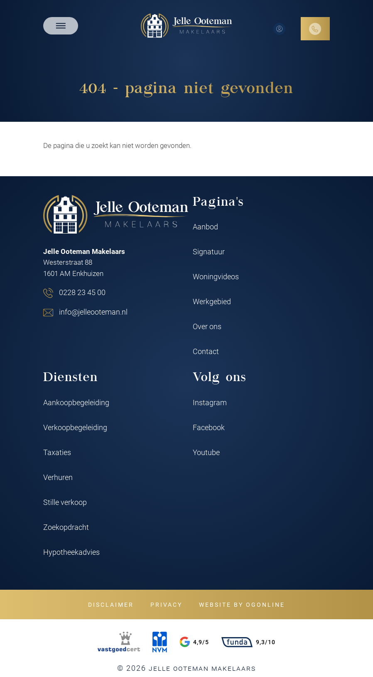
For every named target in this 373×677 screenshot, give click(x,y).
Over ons (207, 326)
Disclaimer (111, 604)
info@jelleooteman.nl (93, 312)
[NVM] (159, 642)
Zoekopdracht (66, 527)
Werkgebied (212, 301)
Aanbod (205, 226)
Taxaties (57, 452)
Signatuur (209, 251)
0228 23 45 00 (82, 292)
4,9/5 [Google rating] (194, 642)
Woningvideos (216, 276)
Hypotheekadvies (71, 552)
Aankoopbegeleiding (76, 402)
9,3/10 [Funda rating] (248, 642)
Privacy (166, 604)
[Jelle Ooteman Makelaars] (186, 25)
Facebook (209, 427)
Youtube (206, 452)
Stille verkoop (65, 502)
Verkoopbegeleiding (75, 427)
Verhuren (58, 477)
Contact (206, 351)
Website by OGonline (242, 604)
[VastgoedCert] (119, 642)
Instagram (210, 402)
